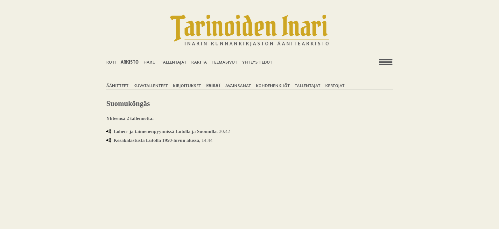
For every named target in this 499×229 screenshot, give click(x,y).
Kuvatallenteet (150, 85)
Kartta (199, 62)
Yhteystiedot (257, 62)
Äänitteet (117, 85)
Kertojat (335, 85)
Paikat (213, 85)
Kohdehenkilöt (273, 85)
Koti (111, 62)
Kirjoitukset (187, 85)
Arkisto (130, 62)
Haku (150, 62)
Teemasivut (224, 62)
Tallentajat (173, 62)
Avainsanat (238, 85)
